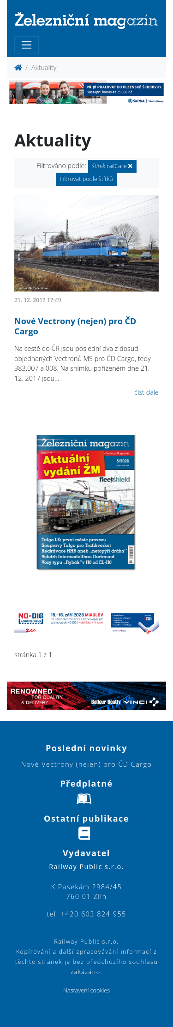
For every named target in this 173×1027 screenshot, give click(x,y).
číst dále (146, 392)
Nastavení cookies (86, 990)
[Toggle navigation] (26, 44)
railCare (112, 166)
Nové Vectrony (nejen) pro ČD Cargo (75, 326)
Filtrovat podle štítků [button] (86, 179)
